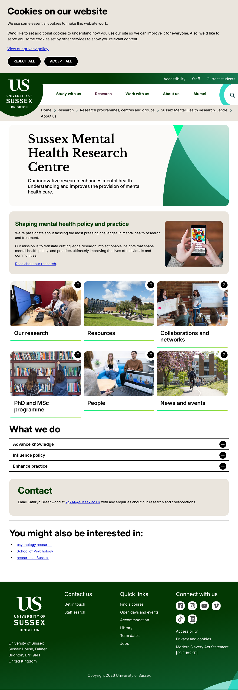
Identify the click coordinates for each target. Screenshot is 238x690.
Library (126, 628)
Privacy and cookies (193, 639)
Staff (196, 78)
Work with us (137, 93)
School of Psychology (35, 551)
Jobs (124, 643)
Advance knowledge (33, 444)
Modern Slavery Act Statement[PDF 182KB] (202, 650)
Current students (221, 78)
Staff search (74, 612)
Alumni (199, 93)
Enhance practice (30, 466)
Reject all (24, 61)
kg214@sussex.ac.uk (83, 502)
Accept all (61, 61)
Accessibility (174, 78)
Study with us (68, 93)
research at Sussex (33, 558)
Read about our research (35, 264)
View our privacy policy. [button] (28, 48)
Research (103, 93)
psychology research (34, 545)
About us (171, 93)
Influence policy (29, 455)
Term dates (129, 635)
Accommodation (134, 620)
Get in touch (74, 604)
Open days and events (139, 612)
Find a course (131, 604)
